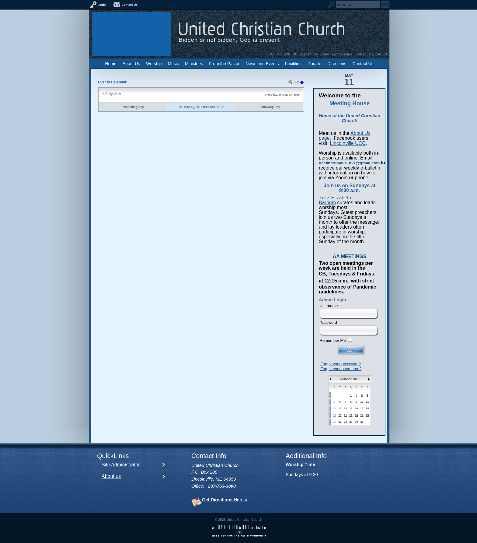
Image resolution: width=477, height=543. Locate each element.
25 (367, 415)
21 (345, 415)
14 (345, 408)
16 (356, 408)
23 (356, 415)
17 (361, 408)
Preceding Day (133, 107)
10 (361, 401)
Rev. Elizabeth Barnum (335, 200)
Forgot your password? (340, 364)
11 (367, 401)
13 (339, 408)
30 (356, 421)
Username (329, 305)
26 (334, 421)
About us (111, 476)
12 (334, 408)
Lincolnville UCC (347, 143)
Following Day (269, 107)
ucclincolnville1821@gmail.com (349, 163)
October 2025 (349, 379)
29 (350, 421)
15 (350, 408)
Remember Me (333, 340)
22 (350, 415)
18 (367, 408)
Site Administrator (121, 464)
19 (334, 415)
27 (339, 421)
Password (328, 322)
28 (345, 421)
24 (361, 415)
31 (361, 421)
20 (339, 415)
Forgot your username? (340, 368)
